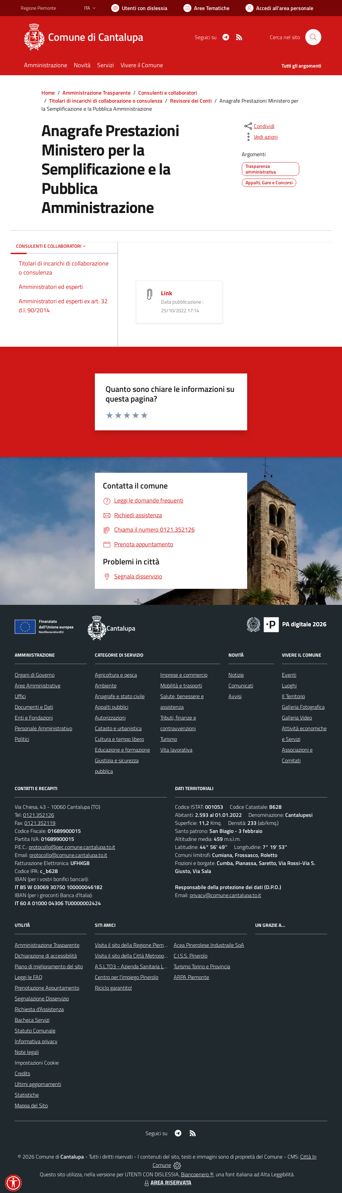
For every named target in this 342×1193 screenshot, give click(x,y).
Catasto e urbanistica (118, 728)
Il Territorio (293, 696)
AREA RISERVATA (167, 1182)
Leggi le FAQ (28, 977)
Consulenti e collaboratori (167, 93)
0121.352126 (38, 815)
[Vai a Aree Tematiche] (206, 8)
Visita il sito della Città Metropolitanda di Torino (147, 956)
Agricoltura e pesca (116, 675)
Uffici (20, 696)
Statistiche (27, 1095)
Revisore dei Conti (191, 101)
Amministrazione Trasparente (96, 93)
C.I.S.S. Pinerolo (190, 956)
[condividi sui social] (259, 126)
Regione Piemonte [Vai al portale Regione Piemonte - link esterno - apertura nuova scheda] (38, 7)
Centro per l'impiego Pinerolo (126, 977)
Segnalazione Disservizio (42, 998)
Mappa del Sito (31, 1105)
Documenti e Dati (34, 707)
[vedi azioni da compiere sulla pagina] (260, 136)
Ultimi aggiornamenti (38, 1084)
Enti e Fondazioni (34, 718)
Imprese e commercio (183, 675)
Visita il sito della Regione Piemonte (134, 945)
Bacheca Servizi (32, 1020)
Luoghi (289, 685)
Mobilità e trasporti (181, 685)
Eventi (289, 675)
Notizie (236, 675)
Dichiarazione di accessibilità (46, 956)
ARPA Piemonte (191, 977)
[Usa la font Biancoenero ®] (139, 8)
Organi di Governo (34, 675)
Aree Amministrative (37, 685)
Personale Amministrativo (43, 728)
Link (166, 293)
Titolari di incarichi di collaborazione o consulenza (105, 101)
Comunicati (240, 685)
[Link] (149, 293)
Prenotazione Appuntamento (47, 988)
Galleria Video (297, 718)
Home (48, 93)
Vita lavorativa (176, 750)
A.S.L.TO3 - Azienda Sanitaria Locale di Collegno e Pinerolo (159, 966)
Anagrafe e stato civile (120, 696)
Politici (22, 739)
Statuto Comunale (35, 1030)
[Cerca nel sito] (313, 37)
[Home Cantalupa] (86, 37)
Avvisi (234, 696)
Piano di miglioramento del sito (49, 966)
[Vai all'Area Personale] (279, 8)
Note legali (27, 1052)
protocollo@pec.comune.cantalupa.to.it (72, 847)
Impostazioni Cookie (37, 1063)
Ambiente (106, 685)
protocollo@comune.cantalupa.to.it (68, 855)
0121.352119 (39, 823)
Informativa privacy (36, 1041)
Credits (22, 1073)
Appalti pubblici (111, 707)
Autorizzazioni (110, 718)
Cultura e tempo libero (119, 739)
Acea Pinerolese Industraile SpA (209, 945)
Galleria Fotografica (303, 707)
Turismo (168, 739)
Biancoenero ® (197, 1174)
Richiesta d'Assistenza (39, 1009)
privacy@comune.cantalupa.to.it (225, 895)
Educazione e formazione (122, 750)
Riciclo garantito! (113, 988)
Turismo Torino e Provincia (202, 966)
